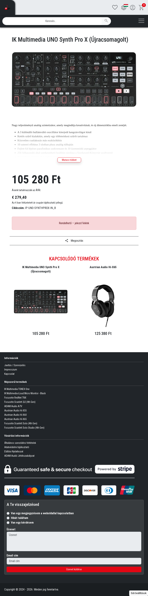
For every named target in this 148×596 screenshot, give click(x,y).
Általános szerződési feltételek (20, 442)
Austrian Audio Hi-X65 (15, 419)
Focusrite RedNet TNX (15, 397)
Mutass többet (69, 159)
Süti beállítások (138, 593)
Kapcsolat (9, 373)
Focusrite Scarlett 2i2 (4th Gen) (19, 401)
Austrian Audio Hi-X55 (15, 410)
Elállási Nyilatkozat (13, 451)
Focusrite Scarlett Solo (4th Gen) (20, 423)
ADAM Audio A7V (13, 406)
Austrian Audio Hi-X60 (15, 414)
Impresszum (10, 369)
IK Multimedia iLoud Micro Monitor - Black (25, 393)
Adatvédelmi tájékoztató (16, 447)
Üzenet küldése (74, 569)
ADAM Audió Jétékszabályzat (19, 455)
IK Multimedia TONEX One (17, 389)
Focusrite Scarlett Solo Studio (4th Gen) (24, 427)
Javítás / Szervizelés (14, 365)
